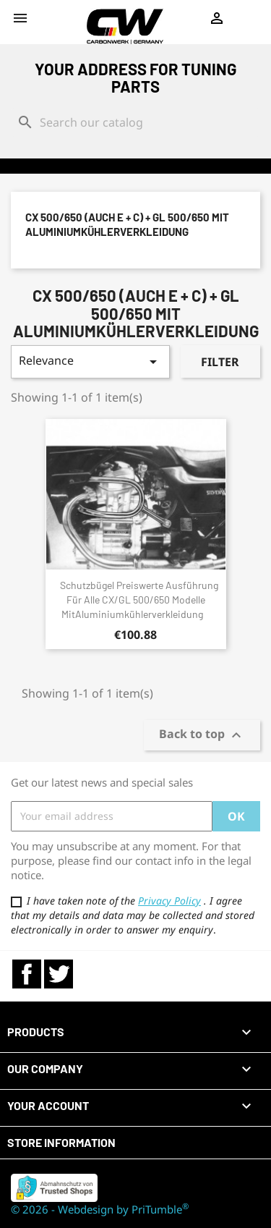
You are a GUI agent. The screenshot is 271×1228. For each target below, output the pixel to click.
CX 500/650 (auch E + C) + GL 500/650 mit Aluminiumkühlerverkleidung (127, 224)
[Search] (135, 122)
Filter (220, 362)
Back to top (202, 735)
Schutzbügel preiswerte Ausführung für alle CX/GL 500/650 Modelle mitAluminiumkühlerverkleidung (139, 599)
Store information (61, 1142)
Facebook (26, 974)
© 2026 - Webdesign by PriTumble (100, 1209)
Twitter (58, 974)
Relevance (90, 361)
